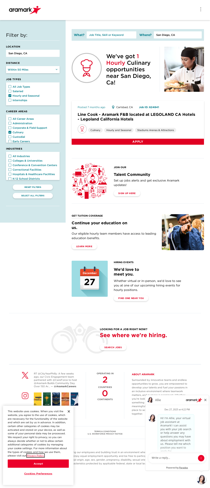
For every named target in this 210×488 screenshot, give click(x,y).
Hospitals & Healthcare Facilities (31, 174)
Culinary (16, 132)
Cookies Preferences (38, 473)
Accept (38, 463)
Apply (137, 141)
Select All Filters (32, 195)
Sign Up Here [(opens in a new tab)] (127, 193)
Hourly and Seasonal (23, 95)
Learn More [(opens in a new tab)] (84, 246)
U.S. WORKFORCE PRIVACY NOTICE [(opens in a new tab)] (105, 434)
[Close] (69, 411)
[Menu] (199, 9)
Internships (17, 100)
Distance (13, 63)
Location (13, 46)
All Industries (19, 156)
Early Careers (19, 141)
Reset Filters (32, 187)
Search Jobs (113, 347)
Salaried (15, 91)
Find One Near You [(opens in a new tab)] (131, 298)
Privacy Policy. (35, 455)
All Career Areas (21, 118)
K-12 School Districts (24, 178)
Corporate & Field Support (27, 127)
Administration (20, 123)
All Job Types (19, 86)
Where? (145, 35)
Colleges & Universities (25, 160)
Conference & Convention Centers (32, 165)
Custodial (16, 136)
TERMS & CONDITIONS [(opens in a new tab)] (105, 431)
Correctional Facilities (24, 169)
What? (79, 35)
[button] (9, 86)
